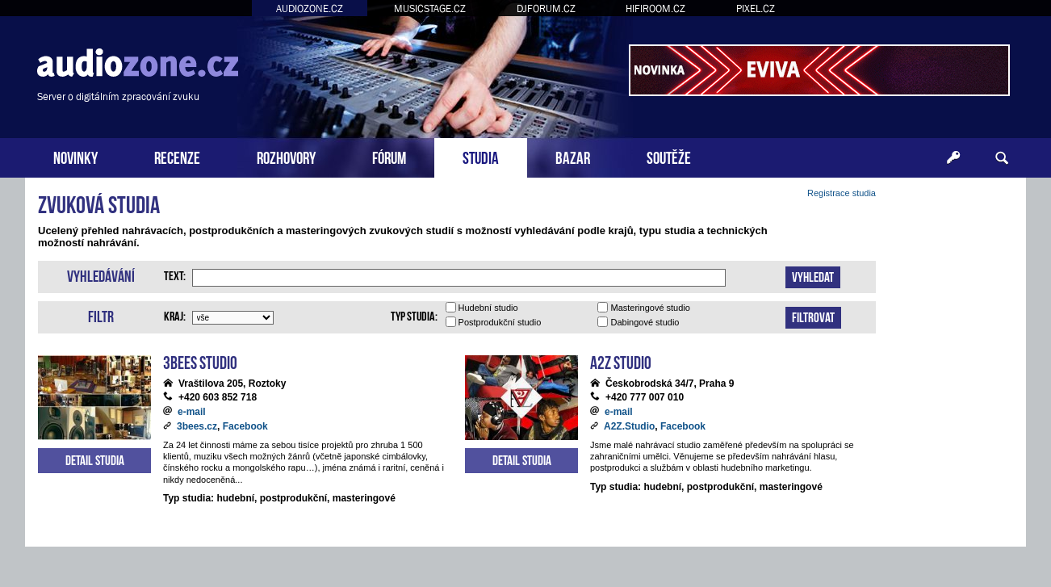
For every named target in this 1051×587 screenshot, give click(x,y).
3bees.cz (197, 426)
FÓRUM (389, 156)
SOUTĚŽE (669, 156)
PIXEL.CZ (755, 8)
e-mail (192, 411)
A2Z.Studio (629, 426)
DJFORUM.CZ (546, 8)
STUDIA (481, 156)
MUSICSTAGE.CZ (430, 8)
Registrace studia (841, 193)
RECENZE (177, 156)
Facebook (245, 426)
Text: (175, 274)
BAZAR (572, 156)
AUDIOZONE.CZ (309, 8)
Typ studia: (414, 314)
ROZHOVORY (286, 156)
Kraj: (175, 314)
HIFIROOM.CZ (655, 8)
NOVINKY (75, 156)
